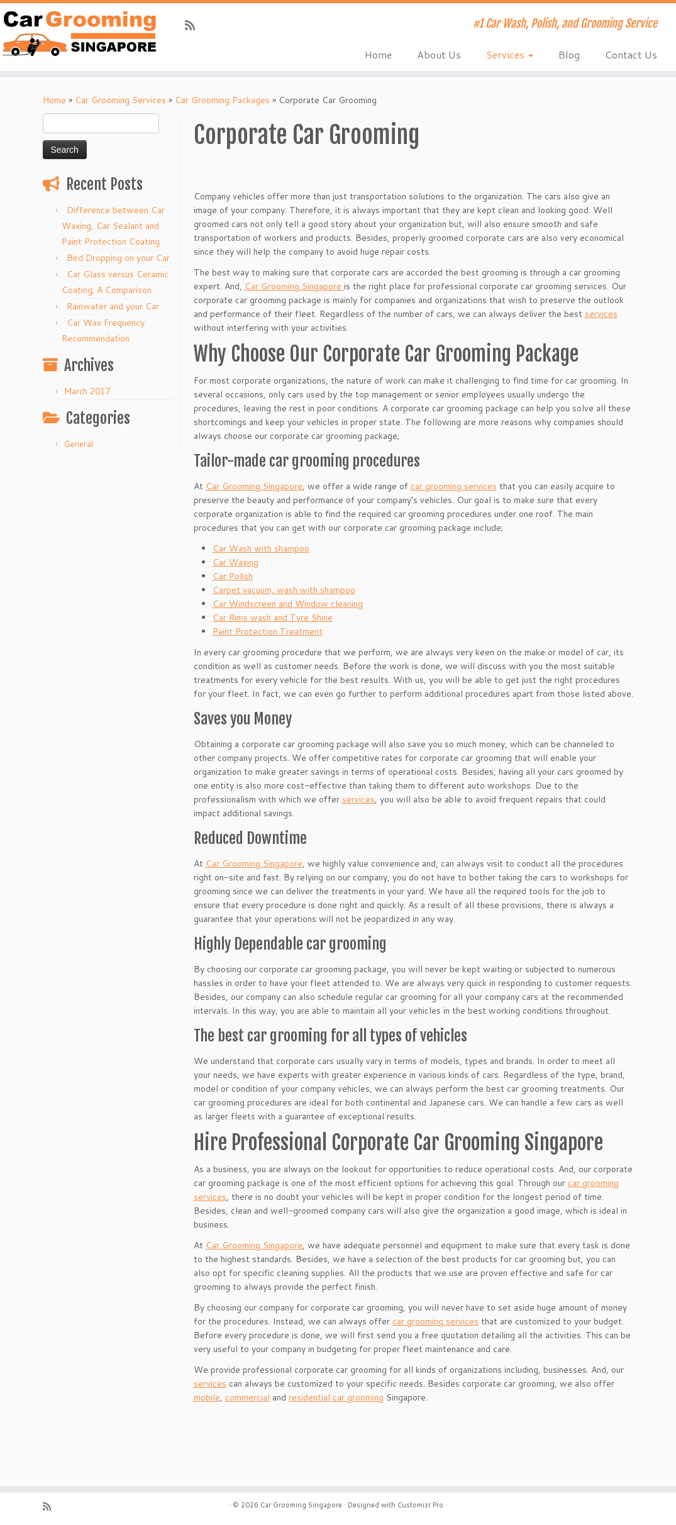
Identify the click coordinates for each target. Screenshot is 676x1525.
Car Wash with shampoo (261, 548)
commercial (247, 1397)
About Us (439, 54)
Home (378, 54)
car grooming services (454, 486)
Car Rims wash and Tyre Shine (273, 617)
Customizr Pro (420, 1505)
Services (509, 54)
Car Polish (233, 576)
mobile (207, 1397)
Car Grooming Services (120, 100)
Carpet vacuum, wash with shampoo (284, 590)
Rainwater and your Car (113, 306)
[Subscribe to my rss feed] (194, 25)
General (78, 444)
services (601, 314)
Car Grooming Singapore (294, 286)
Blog (569, 54)
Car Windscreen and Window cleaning (288, 603)
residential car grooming (336, 1397)
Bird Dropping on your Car (118, 258)
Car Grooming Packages (222, 100)
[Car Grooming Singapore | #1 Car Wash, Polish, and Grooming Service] (79, 33)
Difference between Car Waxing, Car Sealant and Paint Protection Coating (113, 226)
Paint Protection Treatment (268, 631)
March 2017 (87, 391)
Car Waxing (235, 562)
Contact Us (631, 54)
